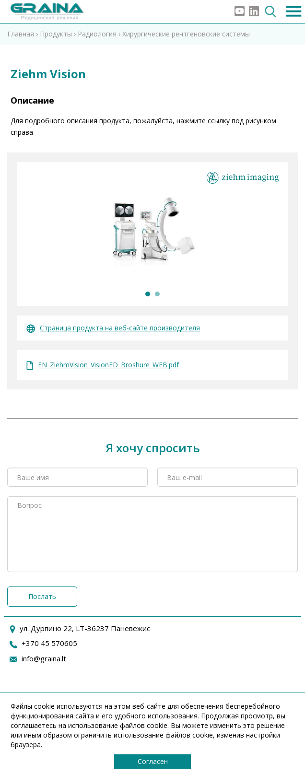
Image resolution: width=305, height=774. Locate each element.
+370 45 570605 (49, 643)
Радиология (97, 33)
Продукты (56, 33)
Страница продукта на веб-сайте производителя (113, 327)
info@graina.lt (44, 658)
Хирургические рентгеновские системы (186, 33)
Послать (42, 596)
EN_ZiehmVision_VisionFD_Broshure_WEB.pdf (102, 365)
